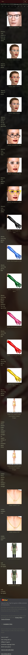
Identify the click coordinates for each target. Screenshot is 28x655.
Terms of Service (5, 619)
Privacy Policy (18, 617)
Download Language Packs (8, 644)
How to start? (4, 637)
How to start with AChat (7, 650)
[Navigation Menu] (25, 1)
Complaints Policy (7, 624)
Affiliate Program (5, 642)
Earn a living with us (6, 639)
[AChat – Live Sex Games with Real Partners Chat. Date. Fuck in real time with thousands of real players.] (3, 1)
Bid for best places (6, 647)
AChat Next (16, 4)
